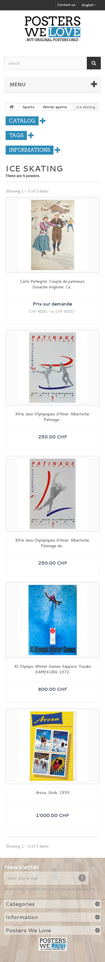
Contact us (66, 5)
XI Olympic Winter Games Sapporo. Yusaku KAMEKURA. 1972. (52, 669)
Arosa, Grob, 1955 (52, 792)
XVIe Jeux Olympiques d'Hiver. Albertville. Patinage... (52, 416)
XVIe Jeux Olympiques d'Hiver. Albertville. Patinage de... (52, 543)
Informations (29, 150)
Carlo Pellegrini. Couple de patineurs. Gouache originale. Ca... (52, 284)
